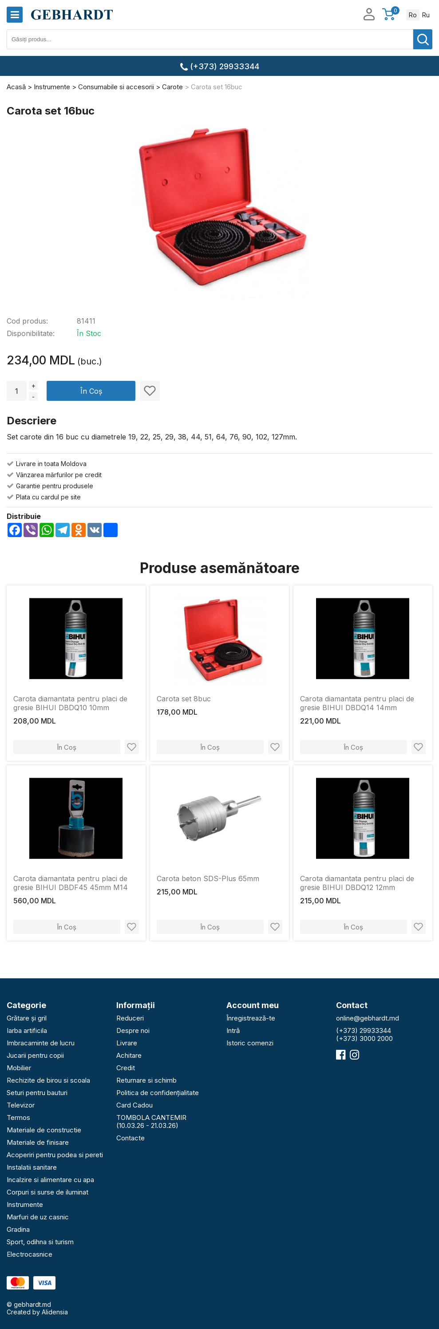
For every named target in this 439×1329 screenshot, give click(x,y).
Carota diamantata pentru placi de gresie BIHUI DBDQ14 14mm (357, 703)
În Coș (91, 391)
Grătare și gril (27, 1018)
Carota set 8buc (184, 698)
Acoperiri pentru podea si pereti (55, 1155)
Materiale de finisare (38, 1142)
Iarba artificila (27, 1030)
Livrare (126, 1043)
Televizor (21, 1105)
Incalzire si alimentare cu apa (50, 1179)
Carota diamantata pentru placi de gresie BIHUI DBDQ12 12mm (357, 883)
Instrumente (25, 1204)
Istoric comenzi (249, 1043)
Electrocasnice (29, 1254)
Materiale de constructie (44, 1130)
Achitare (129, 1055)
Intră (233, 1030)
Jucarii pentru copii (35, 1055)
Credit (125, 1068)
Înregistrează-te (250, 1018)
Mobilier (19, 1068)
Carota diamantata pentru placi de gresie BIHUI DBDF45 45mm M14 (70, 883)
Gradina (18, 1229)
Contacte (130, 1138)
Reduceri (130, 1018)
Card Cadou (134, 1105)
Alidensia (55, 1312)
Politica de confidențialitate (157, 1092)
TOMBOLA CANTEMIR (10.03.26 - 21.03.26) (151, 1121)
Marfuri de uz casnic (38, 1217)
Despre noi (133, 1030)
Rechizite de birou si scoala (48, 1080)
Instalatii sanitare (32, 1167)
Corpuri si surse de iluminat (47, 1192)
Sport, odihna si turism (40, 1242)
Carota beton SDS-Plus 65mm (208, 878)
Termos (18, 1117)
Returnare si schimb (146, 1080)
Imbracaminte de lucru (41, 1043)
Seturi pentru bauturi (37, 1092)
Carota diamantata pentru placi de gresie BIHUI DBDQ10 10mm (70, 703)
